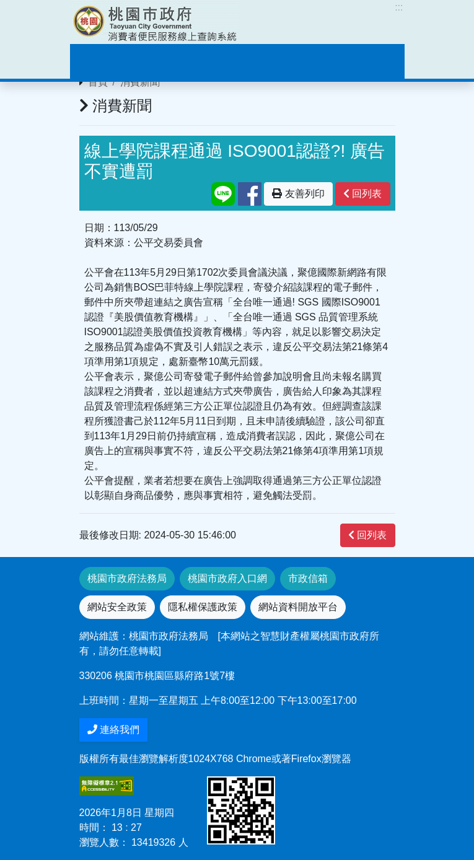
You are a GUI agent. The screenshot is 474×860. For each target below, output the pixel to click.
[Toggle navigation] (97, 61)
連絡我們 (113, 729)
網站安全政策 (117, 607)
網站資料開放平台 (298, 607)
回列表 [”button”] (362, 193)
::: (399, 7)
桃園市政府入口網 (227, 578)
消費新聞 (140, 82)
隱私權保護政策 (202, 607)
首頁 (98, 82)
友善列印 (298, 193)
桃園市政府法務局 (127, 578)
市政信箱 (308, 578)
